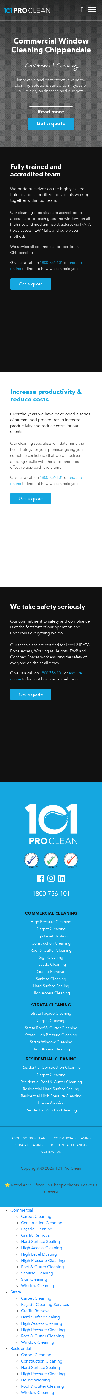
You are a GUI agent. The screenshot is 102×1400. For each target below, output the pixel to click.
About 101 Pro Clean (28, 1138)
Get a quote (51, 124)
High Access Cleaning (51, 993)
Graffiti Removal (51, 971)
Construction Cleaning (51, 943)
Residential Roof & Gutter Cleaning (51, 1082)
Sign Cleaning (51, 957)
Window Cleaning (37, 1286)
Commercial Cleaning (72, 1138)
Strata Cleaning (29, 1145)
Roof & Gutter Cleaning (51, 950)
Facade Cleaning (51, 964)
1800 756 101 (51, 262)
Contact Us (51, 1151)
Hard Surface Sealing (51, 986)
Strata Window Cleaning (51, 1042)
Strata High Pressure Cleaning (51, 1035)
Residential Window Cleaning (51, 1110)
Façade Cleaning (36, 1229)
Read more (51, 112)
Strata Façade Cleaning (51, 1013)
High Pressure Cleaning (51, 922)
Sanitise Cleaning (51, 979)
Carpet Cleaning (51, 929)
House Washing (51, 1103)
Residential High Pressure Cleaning (51, 1096)
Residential (20, 1349)
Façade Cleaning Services (45, 1304)
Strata (15, 1292)
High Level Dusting (51, 936)
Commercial (21, 1210)
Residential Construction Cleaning (51, 1067)
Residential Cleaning (69, 1145)
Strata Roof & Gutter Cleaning (51, 1028)
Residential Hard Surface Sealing (51, 1089)
